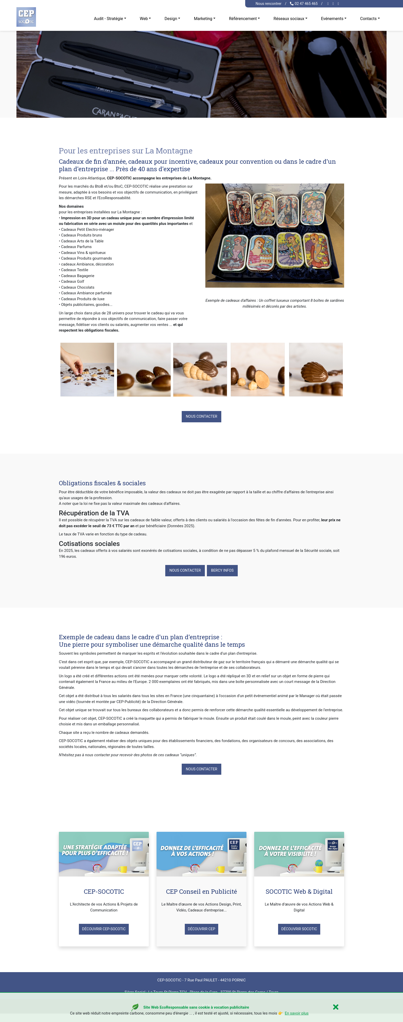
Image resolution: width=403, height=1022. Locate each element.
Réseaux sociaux (288, 18)
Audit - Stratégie (108, 18)
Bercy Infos (224, 571)
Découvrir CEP (201, 931)
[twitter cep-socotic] (339, 4)
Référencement (243, 18)
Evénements (332, 18)
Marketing (203, 18)
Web (144, 18)
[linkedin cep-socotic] (333, 4)
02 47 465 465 (304, 4)
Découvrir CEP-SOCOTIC (104, 931)
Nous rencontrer (268, 4)
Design (170, 18)
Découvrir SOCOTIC (299, 931)
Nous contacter (201, 417)
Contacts (368, 18)
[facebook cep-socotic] (328, 4)
